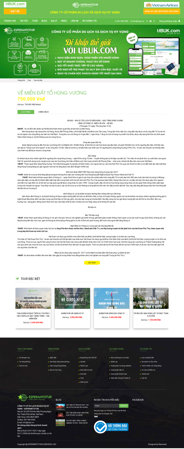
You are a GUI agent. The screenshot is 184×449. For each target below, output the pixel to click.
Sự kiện (82, 362)
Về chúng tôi (89, 22)
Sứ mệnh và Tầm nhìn (149, 362)
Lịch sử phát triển (148, 358)
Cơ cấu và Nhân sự (148, 371)
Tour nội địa (38, 81)
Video (64, 22)
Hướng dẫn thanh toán (119, 375)
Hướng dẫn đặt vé (117, 371)
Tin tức (24, 22)
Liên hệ (74, 22)
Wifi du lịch (84, 383)
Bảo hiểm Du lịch (86, 371)
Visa (82, 379)
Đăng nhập (172, 22)
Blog (44, 22)
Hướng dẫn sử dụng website (121, 366)
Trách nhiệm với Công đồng (151, 366)
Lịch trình (26, 113)
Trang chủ (10, 22)
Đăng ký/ (163, 22)
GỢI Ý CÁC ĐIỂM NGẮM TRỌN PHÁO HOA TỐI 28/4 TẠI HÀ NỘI (77, 415)
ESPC (134, 408)
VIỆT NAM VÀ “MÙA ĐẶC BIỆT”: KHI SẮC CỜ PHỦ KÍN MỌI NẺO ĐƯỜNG (77, 407)
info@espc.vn (137, 22)
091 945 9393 (121, 22)
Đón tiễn (83, 375)
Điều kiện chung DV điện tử (120, 379)
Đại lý (54, 22)
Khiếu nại (114, 362)
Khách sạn (84, 366)
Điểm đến (53, 358)
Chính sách (46, 113)
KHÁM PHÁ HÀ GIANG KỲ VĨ (72, 314)
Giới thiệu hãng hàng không (59, 362)
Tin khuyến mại (24, 358)
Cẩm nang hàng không (58, 366)
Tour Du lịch (23, 366)
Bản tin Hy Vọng (55, 371)
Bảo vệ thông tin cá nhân (120, 358)
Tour (35, 22)
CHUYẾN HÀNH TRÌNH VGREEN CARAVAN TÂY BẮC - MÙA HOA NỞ (77, 423)
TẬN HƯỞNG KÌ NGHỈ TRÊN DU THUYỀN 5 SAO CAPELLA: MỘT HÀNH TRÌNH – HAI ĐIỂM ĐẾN (33, 316)
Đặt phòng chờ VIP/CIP (88, 358)
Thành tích (145, 375)
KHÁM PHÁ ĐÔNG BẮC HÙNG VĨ (111, 314)
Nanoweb (163, 445)
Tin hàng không (24, 362)
